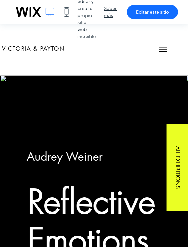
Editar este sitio (152, 12)
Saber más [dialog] (110, 11)
